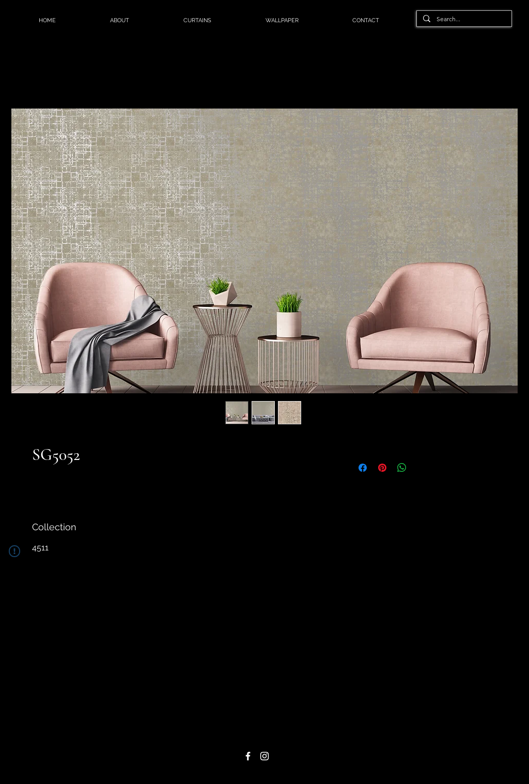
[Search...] (463, 19)
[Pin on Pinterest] (382, 468)
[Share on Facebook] (362, 468)
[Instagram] (264, 756)
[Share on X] (421, 468)
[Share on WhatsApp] (402, 468)
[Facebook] (248, 756)
